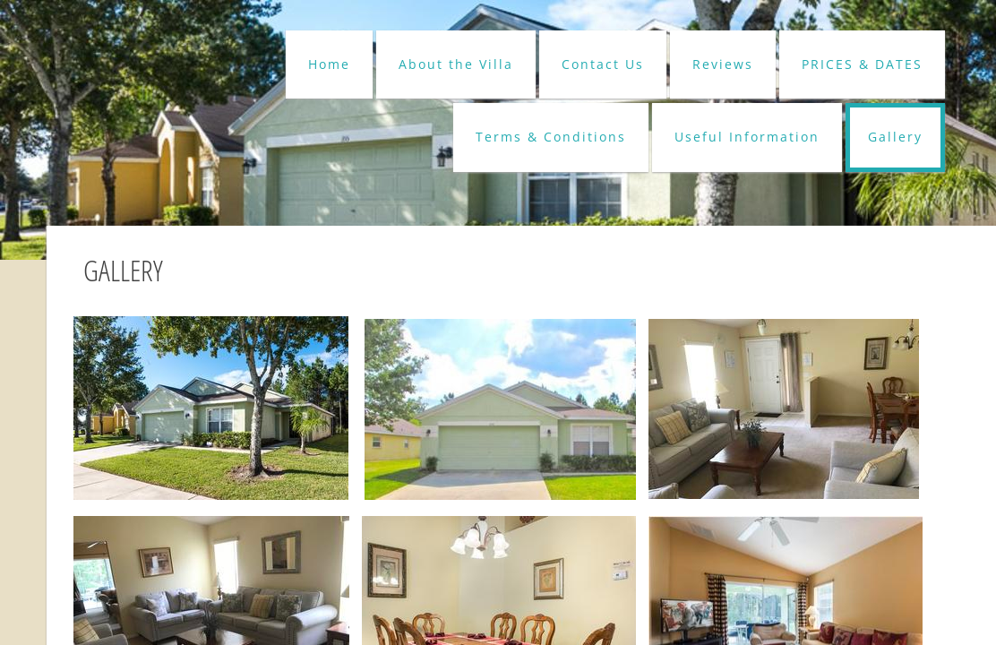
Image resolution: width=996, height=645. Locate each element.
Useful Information (747, 136)
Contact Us (603, 64)
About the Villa (456, 64)
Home (329, 64)
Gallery (895, 136)
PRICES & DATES (862, 64)
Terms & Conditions (551, 136)
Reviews (722, 64)
